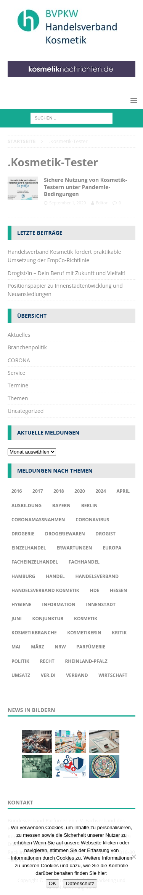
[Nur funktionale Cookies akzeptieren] (133, 856)
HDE (94, 590)
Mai (16, 646)
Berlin (89, 505)
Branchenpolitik (27, 347)
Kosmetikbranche (34, 632)
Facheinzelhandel (34, 562)
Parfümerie (90, 646)
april (123, 491)
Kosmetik (85, 618)
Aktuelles (19, 334)
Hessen (118, 590)
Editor (102, 202)
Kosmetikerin (84, 632)
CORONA (19, 360)
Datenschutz (80, 883)
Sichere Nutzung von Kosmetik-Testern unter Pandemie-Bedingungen (85, 186)
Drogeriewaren (65, 533)
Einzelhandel (28, 548)
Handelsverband (97, 576)
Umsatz (20, 675)
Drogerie (22, 533)
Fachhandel (84, 562)
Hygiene (21, 604)
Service (16, 372)
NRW (60, 646)
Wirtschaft (112, 675)
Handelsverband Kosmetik (45, 590)
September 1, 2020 (67, 202)
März (37, 646)
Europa (112, 548)
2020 (79, 491)
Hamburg (23, 576)
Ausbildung (26, 505)
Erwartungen (74, 548)
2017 (37, 491)
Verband (77, 675)
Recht (47, 661)
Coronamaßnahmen (38, 519)
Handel (55, 576)
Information (59, 604)
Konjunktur (47, 618)
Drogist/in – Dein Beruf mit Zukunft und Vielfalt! (66, 273)
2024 (100, 491)
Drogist (105, 533)
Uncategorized (25, 410)
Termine (18, 385)
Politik (20, 661)
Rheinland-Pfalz (86, 661)
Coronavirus (92, 519)
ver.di (48, 675)
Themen (18, 398)
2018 (58, 491)
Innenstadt (101, 604)
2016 (16, 491)
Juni (16, 618)
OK (52, 883)
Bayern (61, 505)
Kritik (119, 632)
